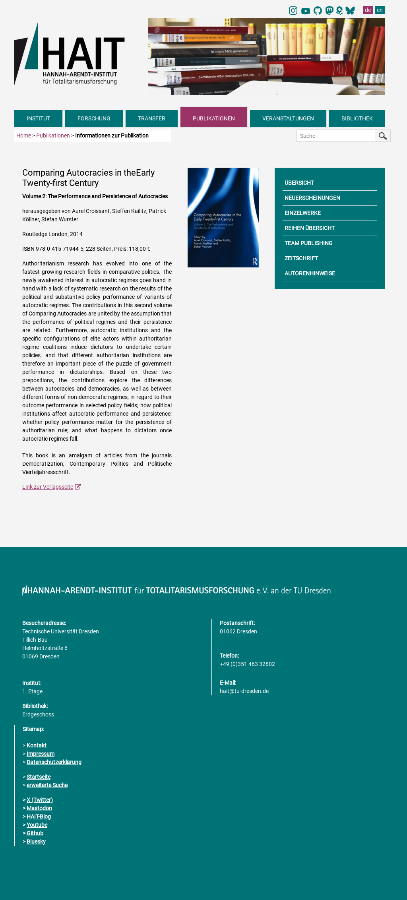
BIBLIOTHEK (357, 118)
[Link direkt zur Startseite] (77, 53)
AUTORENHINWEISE (310, 273)
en (380, 10)
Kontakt (37, 745)
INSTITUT (38, 118)
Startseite (38, 777)
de (368, 10)
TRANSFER (151, 118)
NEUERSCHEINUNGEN (312, 198)
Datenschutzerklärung (54, 762)
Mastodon (39, 808)
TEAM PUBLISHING (309, 243)
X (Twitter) (40, 800)
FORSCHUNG (94, 118)
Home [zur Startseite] (23, 135)
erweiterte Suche (47, 785)
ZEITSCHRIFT (301, 258)
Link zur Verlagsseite (47, 487)
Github (35, 833)
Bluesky (36, 841)
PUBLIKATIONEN (214, 118)
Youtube (37, 825)
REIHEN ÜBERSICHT (310, 228)
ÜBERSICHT (299, 183)
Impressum (40, 754)
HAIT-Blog (39, 816)
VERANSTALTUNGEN (288, 118)
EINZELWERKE (303, 213)
